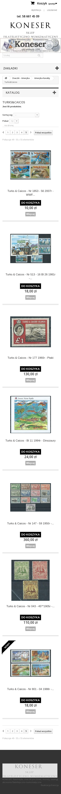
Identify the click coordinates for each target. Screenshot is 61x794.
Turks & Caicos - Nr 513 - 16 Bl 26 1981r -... (30, 276)
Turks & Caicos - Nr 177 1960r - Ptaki (31, 357)
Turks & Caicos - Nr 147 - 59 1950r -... (30, 523)
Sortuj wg (7, 114)
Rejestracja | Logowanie (44, 10)
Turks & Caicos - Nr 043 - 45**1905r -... (30, 606)
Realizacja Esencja (50, 785)
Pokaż (5, 120)
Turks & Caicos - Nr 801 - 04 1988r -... (30, 689)
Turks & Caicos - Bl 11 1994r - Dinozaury (30, 440)
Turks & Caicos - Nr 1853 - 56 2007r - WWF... (30, 192)
